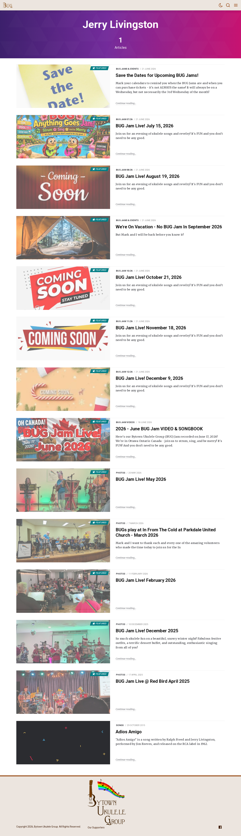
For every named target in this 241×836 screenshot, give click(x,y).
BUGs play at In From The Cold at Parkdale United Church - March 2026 (166, 532)
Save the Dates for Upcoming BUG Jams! (157, 75)
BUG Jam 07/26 (124, 119)
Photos (120, 472)
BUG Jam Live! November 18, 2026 (151, 327)
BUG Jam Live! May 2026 (141, 479)
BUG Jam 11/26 (124, 321)
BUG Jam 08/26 (124, 169)
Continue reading (125, 103)
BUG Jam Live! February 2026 (146, 580)
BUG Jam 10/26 (124, 270)
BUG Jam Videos (125, 422)
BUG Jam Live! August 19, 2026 (148, 176)
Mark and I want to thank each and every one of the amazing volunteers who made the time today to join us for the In (168, 545)
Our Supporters (96, 827)
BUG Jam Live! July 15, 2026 (144, 125)
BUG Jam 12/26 (124, 371)
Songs (120, 725)
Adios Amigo (129, 731)
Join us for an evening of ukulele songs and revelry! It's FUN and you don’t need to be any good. (169, 136)
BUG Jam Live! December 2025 (147, 630)
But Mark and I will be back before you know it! (150, 234)
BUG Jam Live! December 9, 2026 (149, 378)
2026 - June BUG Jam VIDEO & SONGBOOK (159, 428)
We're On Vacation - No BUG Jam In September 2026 (169, 226)
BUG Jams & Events (127, 68)
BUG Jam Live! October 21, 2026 (149, 277)
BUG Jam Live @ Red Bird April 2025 (153, 681)
